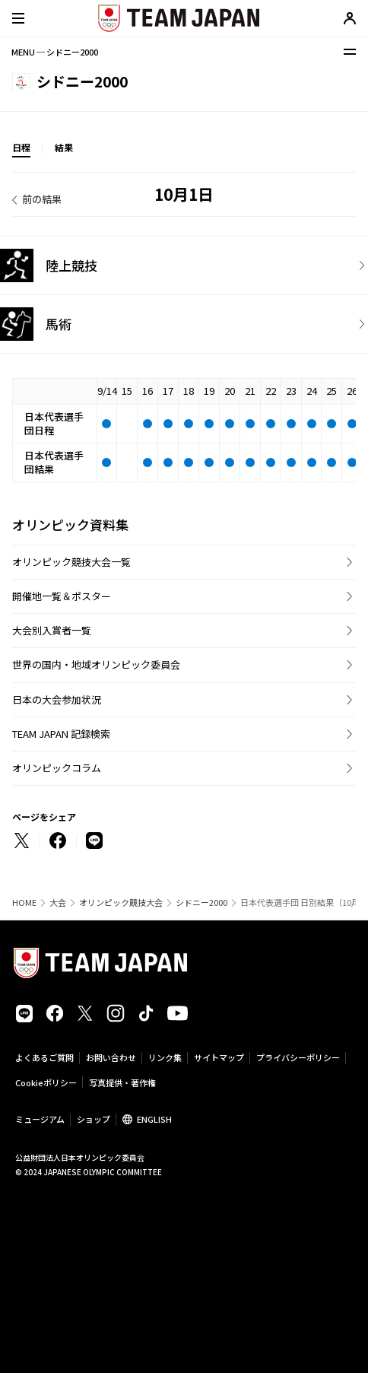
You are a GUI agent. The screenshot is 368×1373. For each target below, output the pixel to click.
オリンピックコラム (56, 768)
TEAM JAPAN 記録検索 (61, 733)
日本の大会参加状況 (56, 699)
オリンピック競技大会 (121, 902)
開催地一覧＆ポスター (61, 596)
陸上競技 (71, 265)
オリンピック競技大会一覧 (71, 562)
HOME (24, 902)
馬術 (58, 323)
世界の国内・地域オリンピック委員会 (96, 664)
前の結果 (42, 199)
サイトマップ (219, 1057)
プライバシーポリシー (298, 1057)
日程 (21, 147)
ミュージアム (40, 1119)
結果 (64, 147)
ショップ (93, 1119)
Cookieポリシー (46, 1082)
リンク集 (165, 1057)
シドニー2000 (201, 902)
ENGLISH (154, 1119)
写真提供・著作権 (122, 1082)
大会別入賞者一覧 (51, 630)
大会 (57, 902)
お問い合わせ (111, 1057)
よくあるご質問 (44, 1057)
